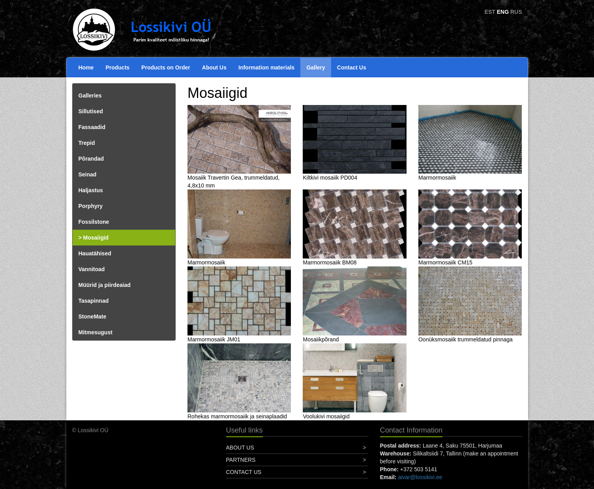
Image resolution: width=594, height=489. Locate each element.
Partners (241, 460)
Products (117, 67)
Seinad (88, 174)
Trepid (87, 143)
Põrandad (91, 159)
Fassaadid (92, 127)
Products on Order (165, 67)
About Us (214, 67)
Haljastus (91, 190)
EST (490, 12)
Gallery (315, 67)
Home (86, 67)
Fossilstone (94, 222)
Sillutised (91, 111)
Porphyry (91, 206)
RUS (516, 12)
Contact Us (351, 67)
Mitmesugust (95, 332)
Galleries (90, 95)
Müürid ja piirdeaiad (105, 285)
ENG (503, 12)
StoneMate (93, 316)
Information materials (266, 67)
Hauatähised (95, 253)
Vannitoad (92, 269)
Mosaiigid (96, 237)
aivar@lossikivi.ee (420, 477)
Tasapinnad (94, 301)
